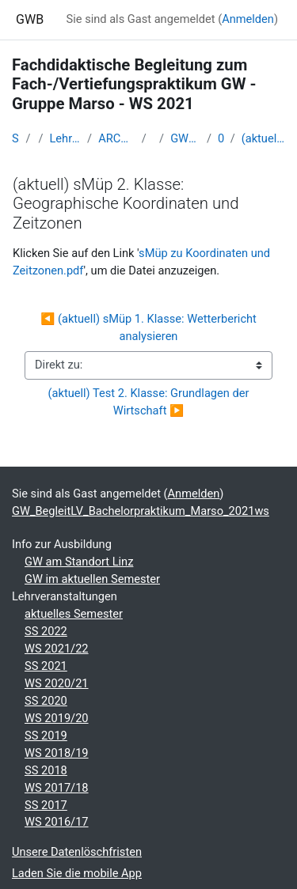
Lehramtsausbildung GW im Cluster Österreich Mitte (65, 138)
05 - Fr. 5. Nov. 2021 (221, 138)
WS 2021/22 (57, 648)
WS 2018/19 (57, 753)
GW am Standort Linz (79, 561)
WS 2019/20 (57, 718)
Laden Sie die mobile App (77, 873)
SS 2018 (46, 770)
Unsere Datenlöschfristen (77, 852)
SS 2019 (46, 735)
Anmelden (248, 19)
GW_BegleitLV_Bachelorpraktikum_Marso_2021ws (185, 138)
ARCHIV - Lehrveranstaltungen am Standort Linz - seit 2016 (116, 138)
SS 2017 (46, 805)
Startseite (16, 138)
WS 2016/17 (57, 822)
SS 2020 (46, 701)
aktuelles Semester (74, 614)
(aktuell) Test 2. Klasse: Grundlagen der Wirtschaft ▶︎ (150, 402)
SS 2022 (46, 631)
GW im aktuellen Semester (92, 579)
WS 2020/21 (57, 683)
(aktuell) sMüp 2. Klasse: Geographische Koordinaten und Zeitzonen (263, 138)
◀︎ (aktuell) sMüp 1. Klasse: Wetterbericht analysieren (149, 327)
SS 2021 (46, 666)
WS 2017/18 (57, 788)
